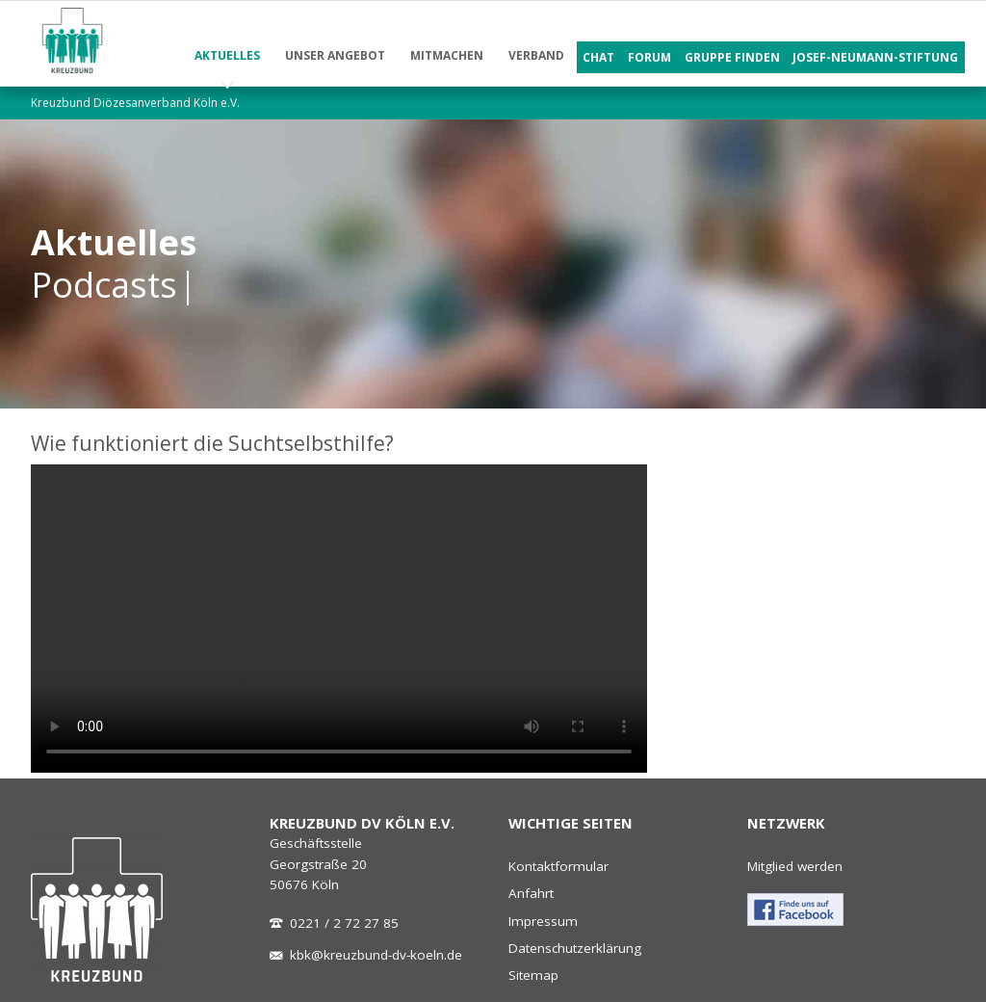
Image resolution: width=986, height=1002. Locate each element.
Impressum (543, 921)
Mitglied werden (795, 866)
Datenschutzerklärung (574, 948)
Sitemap (533, 975)
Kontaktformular (558, 866)
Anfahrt (531, 893)
